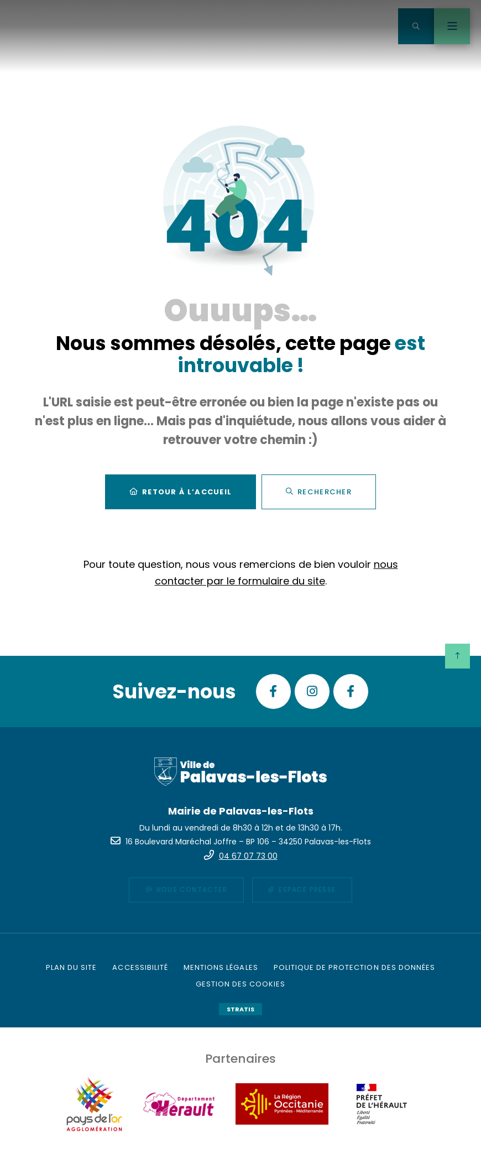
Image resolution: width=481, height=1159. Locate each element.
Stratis (240, 1009)
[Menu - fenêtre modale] (452, 26)
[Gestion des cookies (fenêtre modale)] (241, 984)
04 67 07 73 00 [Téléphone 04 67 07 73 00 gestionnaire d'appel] (248, 856)
